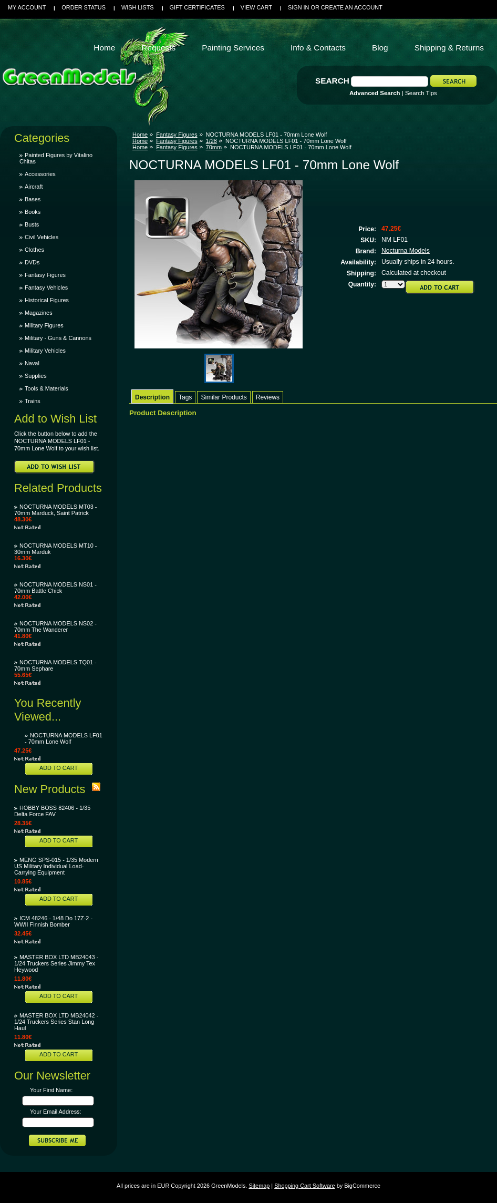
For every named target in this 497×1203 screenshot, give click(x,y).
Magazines (39, 313)
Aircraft (34, 186)
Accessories (40, 174)
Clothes (34, 249)
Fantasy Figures (45, 275)
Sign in (298, 7)
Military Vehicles (45, 350)
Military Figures (44, 325)
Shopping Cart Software (304, 1186)
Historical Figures (47, 300)
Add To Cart (58, 768)
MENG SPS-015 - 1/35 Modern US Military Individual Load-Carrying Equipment (56, 866)
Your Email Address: (55, 1111)
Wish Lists (137, 7)
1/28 (211, 141)
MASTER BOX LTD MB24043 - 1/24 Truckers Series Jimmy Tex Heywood (56, 963)
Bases (32, 199)
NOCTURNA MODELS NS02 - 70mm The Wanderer (55, 626)
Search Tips (421, 93)
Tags (185, 397)
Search (332, 80)
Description (152, 397)
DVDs (32, 262)
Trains (32, 401)
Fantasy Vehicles (46, 287)
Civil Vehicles (41, 237)
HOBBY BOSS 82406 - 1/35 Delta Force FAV (52, 811)
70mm (214, 147)
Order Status (83, 7)
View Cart (256, 7)
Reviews (267, 397)
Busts (32, 224)
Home (140, 134)
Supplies (36, 376)
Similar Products (223, 397)
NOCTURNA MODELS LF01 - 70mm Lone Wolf (63, 738)
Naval (32, 363)
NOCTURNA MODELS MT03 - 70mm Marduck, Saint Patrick (55, 509)
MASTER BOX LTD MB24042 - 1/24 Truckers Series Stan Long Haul (56, 1021)
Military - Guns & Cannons (58, 338)
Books (32, 212)
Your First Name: (51, 1090)
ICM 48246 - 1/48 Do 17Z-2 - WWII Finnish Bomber (53, 921)
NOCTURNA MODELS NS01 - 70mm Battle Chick (55, 587)
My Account (27, 7)
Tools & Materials (46, 388)
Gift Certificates (197, 7)
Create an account (351, 7)
